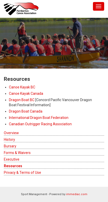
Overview (11, 133)
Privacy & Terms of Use (22, 172)
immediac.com (76, 194)
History (9, 139)
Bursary (10, 146)
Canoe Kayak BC (22, 87)
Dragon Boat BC (21, 100)
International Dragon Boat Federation (38, 118)
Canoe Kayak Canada (26, 93)
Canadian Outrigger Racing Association (40, 124)
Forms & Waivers (17, 153)
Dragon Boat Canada (25, 111)
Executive (11, 159)
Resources (13, 166)
